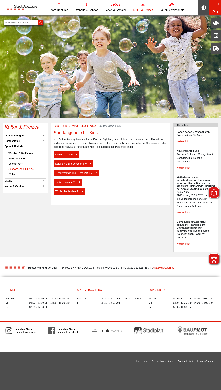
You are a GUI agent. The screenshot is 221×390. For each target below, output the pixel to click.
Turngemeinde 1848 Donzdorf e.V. (74, 173)
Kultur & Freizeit (143, 7)
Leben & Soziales (115, 7)
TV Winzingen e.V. (65, 182)
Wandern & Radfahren (20, 153)
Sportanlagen (15, 163)
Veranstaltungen (14, 135)
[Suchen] (40, 22)
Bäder (11, 174)
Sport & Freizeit (14, 146)
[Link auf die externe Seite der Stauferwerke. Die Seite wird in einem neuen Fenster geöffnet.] (106, 331)
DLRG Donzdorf (64, 154)
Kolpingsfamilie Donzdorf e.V (71, 163)
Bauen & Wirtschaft (171, 7)
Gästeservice (12, 141)
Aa (215, 11)
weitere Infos (184, 141)
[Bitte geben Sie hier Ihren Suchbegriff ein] (21, 22)
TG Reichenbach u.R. (67, 191)
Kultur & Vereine (14, 186)
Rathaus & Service (86, 7)
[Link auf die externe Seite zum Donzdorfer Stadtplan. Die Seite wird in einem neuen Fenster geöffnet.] (149, 330)
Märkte (9, 181)
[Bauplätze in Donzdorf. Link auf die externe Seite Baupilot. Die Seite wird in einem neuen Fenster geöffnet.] (192, 330)
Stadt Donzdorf (59, 7)
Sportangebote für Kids (21, 169)
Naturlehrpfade (16, 158)
